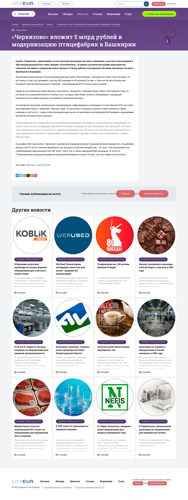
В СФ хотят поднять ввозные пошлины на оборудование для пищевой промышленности (31, 350)
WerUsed (66, 4)
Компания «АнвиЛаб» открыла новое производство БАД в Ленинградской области (72, 350)
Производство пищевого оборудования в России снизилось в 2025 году (152, 350)
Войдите (125, 194)
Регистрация (159, 4)
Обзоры (68, 14)
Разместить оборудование (161, 14)
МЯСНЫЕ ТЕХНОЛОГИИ (38, 165)
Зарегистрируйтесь (153, 194)
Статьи (97, 14)
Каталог (53, 14)
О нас (128, 14)
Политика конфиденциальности (89, 487)
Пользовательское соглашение (58, 487)
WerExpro (47, 4)
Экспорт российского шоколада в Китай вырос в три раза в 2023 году (156, 267)
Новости (82, 14)
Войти (173, 4)
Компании (113, 14)
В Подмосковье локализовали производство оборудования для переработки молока (155, 429)
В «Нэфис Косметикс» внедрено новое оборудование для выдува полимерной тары (114, 429)
